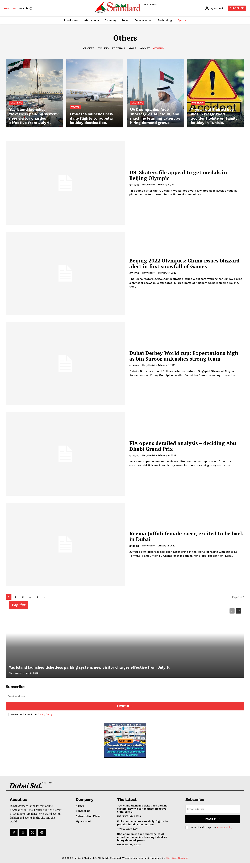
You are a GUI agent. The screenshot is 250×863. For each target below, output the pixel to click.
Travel (75, 107)
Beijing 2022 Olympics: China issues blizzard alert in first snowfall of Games (185, 263)
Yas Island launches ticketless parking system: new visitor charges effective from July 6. (85, 668)
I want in (125, 706)
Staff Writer (15, 673)
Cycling (103, 48)
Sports (134, 546)
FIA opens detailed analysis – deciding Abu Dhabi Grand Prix (183, 446)
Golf (132, 48)
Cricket (88, 48)
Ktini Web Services (177, 858)
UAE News (16, 103)
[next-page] (44, 597)
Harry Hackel (148, 184)
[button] (26, 8)
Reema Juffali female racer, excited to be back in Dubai (180, 536)
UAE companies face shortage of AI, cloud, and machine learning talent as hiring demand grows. (142, 837)
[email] (125, 696)
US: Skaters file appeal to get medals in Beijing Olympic (178, 175)
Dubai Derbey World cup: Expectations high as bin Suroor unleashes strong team (184, 355)
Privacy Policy (44, 714)
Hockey (144, 48)
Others (158, 48)
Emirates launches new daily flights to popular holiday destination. (142, 823)
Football (119, 48)
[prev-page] (232, 611)
